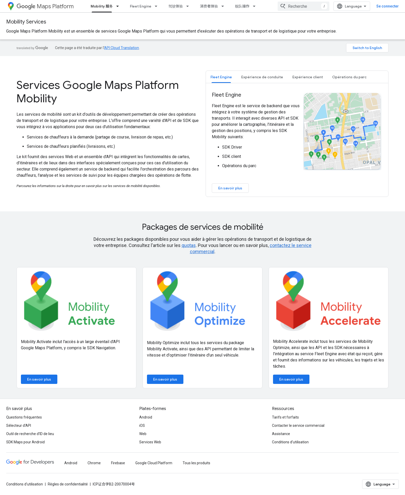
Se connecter (387, 6)
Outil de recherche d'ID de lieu (30, 434)
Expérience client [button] (307, 77)
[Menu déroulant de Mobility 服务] (119, 6)
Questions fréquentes (24, 417)
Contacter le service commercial (298, 425)
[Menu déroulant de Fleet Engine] (157, 6)
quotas (189, 245)
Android (145, 417)
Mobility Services (26, 22)
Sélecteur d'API (18, 425)
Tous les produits (196, 463)
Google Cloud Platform (153, 463)
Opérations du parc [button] (349, 77)
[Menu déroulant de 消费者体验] (224, 6)
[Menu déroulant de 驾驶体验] (189, 6)
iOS (142, 425)
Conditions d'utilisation (290, 442)
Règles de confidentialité (68, 484)
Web (142, 434)
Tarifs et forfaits (285, 417)
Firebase (118, 463)
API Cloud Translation (121, 48)
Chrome (94, 463)
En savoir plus (230, 188)
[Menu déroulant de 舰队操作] (256, 6)
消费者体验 (209, 6)
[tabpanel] (297, 142)
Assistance (281, 434)
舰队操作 (242, 6)
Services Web (150, 442)
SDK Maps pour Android (25, 442)
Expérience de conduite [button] (262, 77)
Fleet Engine (140, 6)
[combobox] (303, 6)
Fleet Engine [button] (221, 77)
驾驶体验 (175, 6)
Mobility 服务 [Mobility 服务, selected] (102, 6)
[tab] (221, 77)
